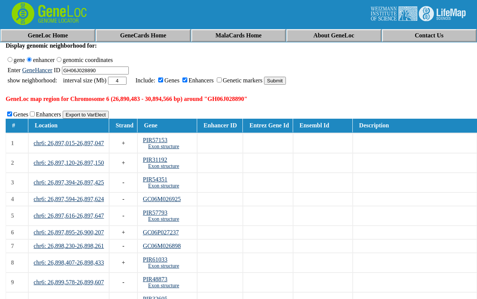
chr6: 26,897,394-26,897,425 (69, 182)
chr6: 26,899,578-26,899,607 (69, 282)
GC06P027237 (161, 232)
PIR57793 (155, 212)
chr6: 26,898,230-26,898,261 (69, 246)
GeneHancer (37, 70)
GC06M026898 (162, 246)
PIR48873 (155, 279)
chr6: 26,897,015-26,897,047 (69, 143)
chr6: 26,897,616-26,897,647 (69, 215)
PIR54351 (155, 179)
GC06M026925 (162, 199)
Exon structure (163, 146)
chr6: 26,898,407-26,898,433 (69, 262)
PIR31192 (155, 159)
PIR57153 (155, 140)
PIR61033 (155, 259)
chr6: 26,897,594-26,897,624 (69, 199)
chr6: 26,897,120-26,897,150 (69, 163)
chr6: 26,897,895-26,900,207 (69, 232)
